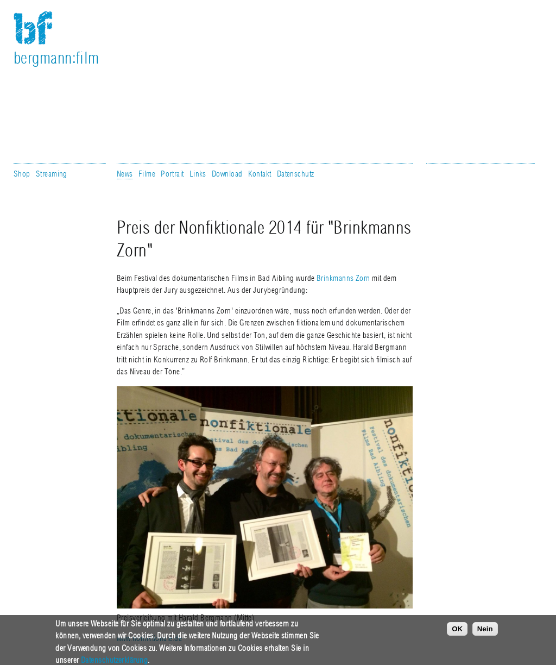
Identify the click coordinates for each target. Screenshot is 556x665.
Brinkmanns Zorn (343, 278)
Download (227, 174)
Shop (22, 174)
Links (197, 174)
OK (457, 632)
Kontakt (259, 174)
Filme (146, 174)
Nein (485, 632)
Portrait (172, 174)
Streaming (51, 174)
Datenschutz (295, 174)
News (125, 174)
